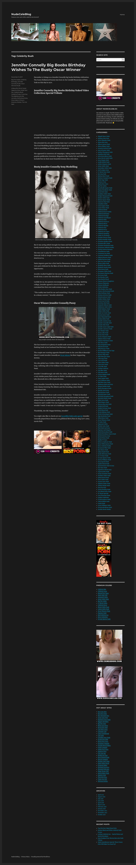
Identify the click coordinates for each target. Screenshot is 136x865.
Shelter (19, 102)
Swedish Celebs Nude (104, 475)
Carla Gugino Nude (103, 206)
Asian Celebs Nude (103, 166)
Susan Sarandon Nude (104, 473)
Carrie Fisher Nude (103, 208)
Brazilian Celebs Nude (104, 194)
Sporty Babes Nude (103, 773)
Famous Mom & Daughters (106, 281)
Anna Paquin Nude (103, 160)
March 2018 (101, 805)
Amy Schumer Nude (104, 150)
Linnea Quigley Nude (104, 374)
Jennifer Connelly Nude (105, 323)
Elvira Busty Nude (103, 269)
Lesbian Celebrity (103, 368)
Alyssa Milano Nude (104, 146)
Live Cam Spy (102, 753)
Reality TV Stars (102, 440)
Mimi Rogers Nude (103, 402)
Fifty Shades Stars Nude (105, 289)
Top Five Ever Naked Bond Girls (107, 828)
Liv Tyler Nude (102, 376)
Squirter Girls (102, 775)
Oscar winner (65, 355)
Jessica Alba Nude (103, 333)
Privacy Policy (25, 857)
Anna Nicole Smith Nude (105, 158)
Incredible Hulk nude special (71, 416)
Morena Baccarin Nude (105, 404)
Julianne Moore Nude (104, 339)
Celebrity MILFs (102, 223)
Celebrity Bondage (103, 216)
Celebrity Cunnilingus (104, 218)
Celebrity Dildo (102, 220)
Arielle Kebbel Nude (103, 162)
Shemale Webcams (103, 769)
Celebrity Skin (102, 589)
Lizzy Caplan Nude (103, 378)
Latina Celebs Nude (103, 609)
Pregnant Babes (102, 765)
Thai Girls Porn (102, 777)
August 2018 (101, 797)
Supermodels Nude (103, 472)
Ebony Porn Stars (103, 741)
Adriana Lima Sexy (103, 138)
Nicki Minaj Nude (103, 410)
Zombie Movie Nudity (104, 509)
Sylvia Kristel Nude (103, 477)
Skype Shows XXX (103, 771)
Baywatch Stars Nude (104, 720)
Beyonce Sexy (102, 182)
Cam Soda (101, 735)
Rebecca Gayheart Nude (105, 442)
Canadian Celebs (103, 204)
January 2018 (102, 809)
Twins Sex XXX (102, 779)
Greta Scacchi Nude (103, 301)
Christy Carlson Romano (105, 249)
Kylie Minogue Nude (104, 356)
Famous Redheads (103, 285)
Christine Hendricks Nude (105, 245)
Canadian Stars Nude (104, 737)
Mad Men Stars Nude (104, 382)
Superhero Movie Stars (105, 470)
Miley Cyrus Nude (103, 400)
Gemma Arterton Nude (104, 295)
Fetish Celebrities (103, 287)
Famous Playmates (103, 283)
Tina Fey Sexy (102, 487)
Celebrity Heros (102, 605)
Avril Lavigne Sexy (103, 170)
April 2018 (101, 803)
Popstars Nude (102, 613)
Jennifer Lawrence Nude (105, 329)
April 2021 (101, 795)
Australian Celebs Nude (105, 168)
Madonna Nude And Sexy (105, 384)
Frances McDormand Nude (106, 291)
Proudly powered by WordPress (40, 857)
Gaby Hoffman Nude (104, 293)
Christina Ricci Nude (104, 243)
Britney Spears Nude (104, 200)
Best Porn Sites (102, 714)
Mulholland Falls (22, 98)
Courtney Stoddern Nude (105, 255)
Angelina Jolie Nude (104, 154)
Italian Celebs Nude (103, 311)
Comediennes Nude (103, 251)
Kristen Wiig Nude (103, 354)
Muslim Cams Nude (103, 761)
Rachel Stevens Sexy (104, 436)
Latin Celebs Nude (103, 362)
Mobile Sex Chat (102, 755)
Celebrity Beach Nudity (104, 212)
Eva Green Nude (102, 275)
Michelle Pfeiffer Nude (104, 398)
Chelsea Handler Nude (104, 239)
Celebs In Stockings (104, 235)
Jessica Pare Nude (103, 335)
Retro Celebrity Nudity (104, 446)
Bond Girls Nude (103, 192)
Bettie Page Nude (103, 180)
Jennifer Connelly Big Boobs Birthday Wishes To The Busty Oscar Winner (48, 67)
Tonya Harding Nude (104, 489)
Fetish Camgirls (102, 747)
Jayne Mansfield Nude (104, 317)
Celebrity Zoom (102, 591)
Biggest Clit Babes (103, 722)
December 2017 (102, 811)
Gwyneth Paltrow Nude (105, 305)
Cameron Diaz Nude (104, 202)
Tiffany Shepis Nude (104, 485)
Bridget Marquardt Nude (105, 196)
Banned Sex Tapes (103, 593)
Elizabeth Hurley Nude (104, 267)
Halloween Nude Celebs (105, 307)
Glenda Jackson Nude (104, 297)
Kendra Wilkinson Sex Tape (106, 350)
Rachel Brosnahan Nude (105, 432)
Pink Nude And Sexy (104, 428)
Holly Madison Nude (104, 309)
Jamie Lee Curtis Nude (104, 313)
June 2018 (101, 801)
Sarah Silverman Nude (104, 454)
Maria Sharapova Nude (104, 388)
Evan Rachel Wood (103, 279)
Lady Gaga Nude (102, 358)
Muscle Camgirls (103, 759)
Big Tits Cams (102, 724)
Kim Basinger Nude (103, 352)
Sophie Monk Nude (103, 464)
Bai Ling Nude (102, 174)
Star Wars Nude (102, 468)
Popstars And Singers (104, 430)
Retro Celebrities (103, 617)
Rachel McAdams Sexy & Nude (107, 434)
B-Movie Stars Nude (104, 172)
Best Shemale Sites (103, 716)
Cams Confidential (103, 733)
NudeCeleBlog (21, 14)
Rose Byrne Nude (103, 450)
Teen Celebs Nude (103, 479)
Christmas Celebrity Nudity (106, 247)
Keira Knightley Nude (104, 345)
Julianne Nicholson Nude (105, 341)
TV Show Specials (103, 493)
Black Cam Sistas (103, 725)
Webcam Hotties (103, 781)
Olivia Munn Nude (103, 418)
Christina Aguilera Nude (105, 241)
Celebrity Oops (102, 227)
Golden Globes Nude (104, 299)
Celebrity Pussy (16, 94)
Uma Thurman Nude (104, 495)
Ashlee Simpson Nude (104, 164)
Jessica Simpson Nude (104, 337)
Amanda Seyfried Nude (104, 148)
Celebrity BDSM (102, 210)
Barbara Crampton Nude (105, 178)
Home (122, 14)
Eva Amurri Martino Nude (105, 273)
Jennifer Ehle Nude (103, 325)
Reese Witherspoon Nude (105, 444)
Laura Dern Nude (103, 364)
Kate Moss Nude (102, 343)
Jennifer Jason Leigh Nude (106, 327)
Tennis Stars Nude (103, 481)
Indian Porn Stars (103, 749)
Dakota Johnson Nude (104, 257)
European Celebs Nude (104, 271)
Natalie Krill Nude (103, 406)
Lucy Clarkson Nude (104, 380)
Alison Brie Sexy (103, 142)
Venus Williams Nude (104, 505)
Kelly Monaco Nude (103, 348)
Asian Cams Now (103, 718)
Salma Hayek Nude (103, 452)
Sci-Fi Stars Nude (103, 456)
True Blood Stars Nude (104, 491)
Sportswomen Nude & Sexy (106, 466)
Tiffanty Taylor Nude (104, 483)
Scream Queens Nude (104, 458)
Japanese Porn (102, 751)
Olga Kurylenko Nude (104, 416)
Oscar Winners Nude (104, 420)
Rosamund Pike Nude (104, 448)
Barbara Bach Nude (103, 176)
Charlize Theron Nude (104, 237)
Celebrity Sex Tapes (103, 231)
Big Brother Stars (103, 184)
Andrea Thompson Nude (105, 152)
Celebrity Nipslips (103, 225)
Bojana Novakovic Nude (105, 190)
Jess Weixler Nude (103, 331)
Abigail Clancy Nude (104, 136)
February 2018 (102, 807)
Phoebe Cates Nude (103, 426)
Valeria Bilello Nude (103, 501)
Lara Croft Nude (102, 360)
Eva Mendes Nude (103, 277)
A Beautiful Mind (16, 88)
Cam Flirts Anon (103, 729)
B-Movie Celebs (102, 603)
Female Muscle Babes (104, 745)
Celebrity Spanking (103, 233)
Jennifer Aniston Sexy (104, 321)
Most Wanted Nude (103, 757)
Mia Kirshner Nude (103, 392)
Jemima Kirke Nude (103, 319)
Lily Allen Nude (102, 370)
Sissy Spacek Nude (103, 462)
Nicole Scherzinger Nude (105, 414)
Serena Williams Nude (104, 460)
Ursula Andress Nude (104, 499)
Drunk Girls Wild (103, 739)
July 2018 (100, 799)
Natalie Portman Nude (104, 408)
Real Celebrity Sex (103, 615)
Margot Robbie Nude (104, 386)
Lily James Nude (102, 372)
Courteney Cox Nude (104, 253)
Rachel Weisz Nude (103, 438)
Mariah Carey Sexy (103, 390)
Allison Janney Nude (104, 144)
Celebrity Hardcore (103, 222)
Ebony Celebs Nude (103, 263)
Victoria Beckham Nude (105, 507)
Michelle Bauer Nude (104, 394)
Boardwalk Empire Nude (105, 188)
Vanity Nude (101, 503)
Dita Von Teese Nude (104, 261)
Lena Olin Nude (102, 366)
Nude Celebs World (103, 763)
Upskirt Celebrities (103, 497)
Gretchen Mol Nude (104, 303)
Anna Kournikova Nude (105, 156)
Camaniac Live (102, 731)
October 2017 (102, 814)
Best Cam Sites (102, 712)
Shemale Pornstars (103, 767)
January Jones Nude (104, 315)
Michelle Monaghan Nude (105, 396)
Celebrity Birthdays (103, 214)
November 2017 (102, 813)
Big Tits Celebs (15, 79)
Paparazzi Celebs (103, 424)
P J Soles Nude (102, 422)
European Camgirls (103, 743)
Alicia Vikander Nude (104, 140)
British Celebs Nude (104, 198)
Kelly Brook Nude (103, 347)
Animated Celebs (103, 597)
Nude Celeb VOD (102, 595)
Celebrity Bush (18, 92)
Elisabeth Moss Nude (104, 265)
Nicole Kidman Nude (104, 412)
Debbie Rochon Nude (104, 259)
